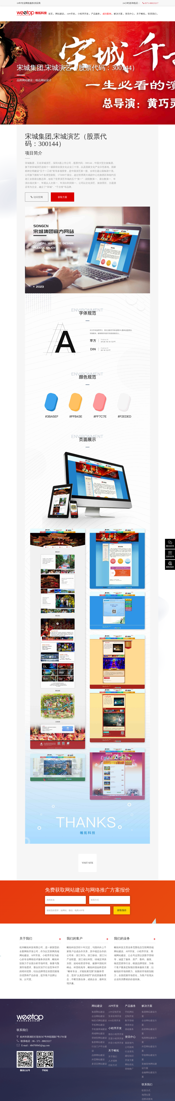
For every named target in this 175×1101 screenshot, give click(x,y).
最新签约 (129, 1043)
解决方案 (119, 13)
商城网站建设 (98, 1033)
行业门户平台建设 (99, 1048)
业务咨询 (170, 554)
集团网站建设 (98, 1012)
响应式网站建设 (99, 1020)
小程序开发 (84, 13)
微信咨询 (170, 543)
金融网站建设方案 (149, 1074)
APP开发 (71, 13)
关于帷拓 (141, 13)
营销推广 (129, 1069)
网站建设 (60, 13)
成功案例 (107, 13)
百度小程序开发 (116, 1038)
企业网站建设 (98, 1016)
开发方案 (129, 1060)
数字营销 (129, 1020)
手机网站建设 (98, 1025)
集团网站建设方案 (149, 1014)
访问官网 (36, 197)
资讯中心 (130, 13)
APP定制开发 (114, 1012)
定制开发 (129, 1016)
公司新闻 (129, 1047)
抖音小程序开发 (116, 1043)
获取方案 (62, 197)
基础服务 (129, 1029)
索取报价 (170, 564)
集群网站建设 (98, 1042)
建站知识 (129, 1056)
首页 (51, 13)
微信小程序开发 (116, 1034)
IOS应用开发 (114, 1020)
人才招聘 (112, 1061)
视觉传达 (129, 1025)
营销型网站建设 (99, 1038)
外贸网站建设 (98, 1059)
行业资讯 (129, 1051)
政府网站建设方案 (149, 1031)
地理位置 (146, 1095)
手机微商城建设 (99, 1029)
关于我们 (112, 1056)
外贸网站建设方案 (149, 1048)
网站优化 (129, 1064)
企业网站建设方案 (149, 1022)
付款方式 (112, 1065)
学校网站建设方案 (149, 1057)
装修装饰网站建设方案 (149, 1066)
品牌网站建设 (98, 1055)
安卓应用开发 (114, 1016)
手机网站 (129, 1012)
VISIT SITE (87, 863)
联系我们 (153, 13)
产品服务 (96, 13)
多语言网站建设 (99, 1064)
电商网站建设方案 (149, 1040)
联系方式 (146, 1090)
